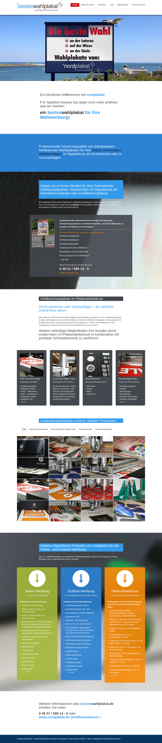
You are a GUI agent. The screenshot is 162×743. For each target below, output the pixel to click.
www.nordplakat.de (69, 273)
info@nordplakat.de (25, 739)
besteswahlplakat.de (42, 739)
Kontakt (102, 5)
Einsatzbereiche (85, 429)
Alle (24, 429)
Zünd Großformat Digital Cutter (63, 429)
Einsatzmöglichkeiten (104, 429)
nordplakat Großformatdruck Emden (106, 739)
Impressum (122, 5)
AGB (112, 5)
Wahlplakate (87, 5)
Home (75, 5)
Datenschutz (138, 5)
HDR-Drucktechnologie (38, 429)
